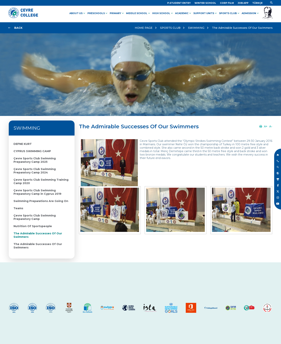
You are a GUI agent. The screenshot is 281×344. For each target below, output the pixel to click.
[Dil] (257, 3)
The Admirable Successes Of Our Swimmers (242, 28)
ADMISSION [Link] (251, 13)
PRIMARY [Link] (117, 13)
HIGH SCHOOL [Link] (163, 13)
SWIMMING (196, 28)
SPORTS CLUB (170, 28)
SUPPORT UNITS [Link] (205, 13)
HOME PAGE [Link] (143, 28)
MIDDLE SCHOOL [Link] (138, 13)
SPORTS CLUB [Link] (229, 13)
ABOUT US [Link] (77, 13)
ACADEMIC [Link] (183, 13)
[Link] (179, 3)
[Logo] (23, 17)
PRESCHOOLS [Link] (97, 13)
